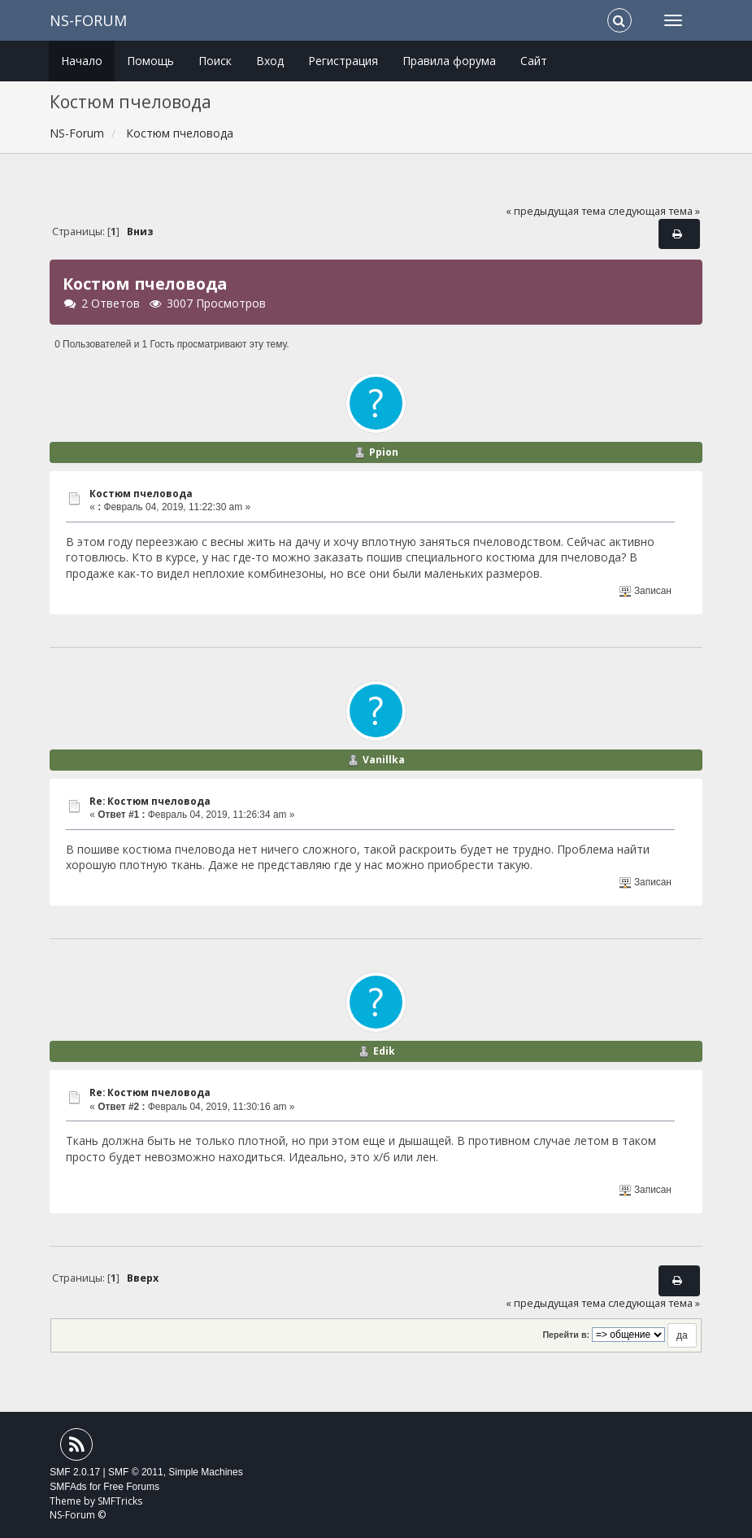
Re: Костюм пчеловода (150, 801)
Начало (81, 60)
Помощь (150, 60)
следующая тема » (654, 211)
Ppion (383, 452)
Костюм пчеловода (141, 493)
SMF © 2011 (135, 1472)
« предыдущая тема (556, 211)
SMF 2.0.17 (75, 1472)
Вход (270, 60)
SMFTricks (120, 1501)
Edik (384, 1051)
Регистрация (343, 60)
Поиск (215, 60)
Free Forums (131, 1486)
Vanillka (384, 760)
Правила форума (449, 60)
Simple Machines (205, 1472)
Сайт (533, 60)
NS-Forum (88, 20)
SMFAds (68, 1486)
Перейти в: (565, 1334)
